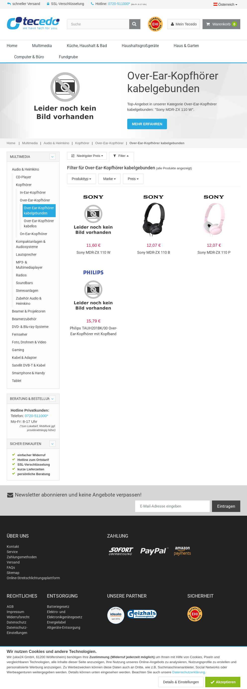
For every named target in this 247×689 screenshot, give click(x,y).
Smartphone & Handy (28, 373)
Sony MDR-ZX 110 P (214, 252)
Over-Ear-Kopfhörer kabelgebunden (39, 210)
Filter (121, 156)
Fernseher (19, 334)
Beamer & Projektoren (28, 311)
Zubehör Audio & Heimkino (28, 301)
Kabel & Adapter (24, 358)
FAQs (11, 567)
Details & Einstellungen (181, 682)
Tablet (16, 381)
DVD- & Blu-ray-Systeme (30, 327)
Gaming (18, 350)
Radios (21, 275)
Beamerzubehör (24, 319)
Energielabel (56, 622)
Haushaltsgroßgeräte (140, 45)
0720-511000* (119, 4)
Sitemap (13, 573)
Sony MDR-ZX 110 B (153, 252)
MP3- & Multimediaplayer (29, 264)
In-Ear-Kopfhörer (33, 192)
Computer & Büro (29, 57)
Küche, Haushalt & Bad (87, 45)
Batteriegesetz (58, 607)
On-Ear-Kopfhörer (33, 234)
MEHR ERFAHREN (147, 124)
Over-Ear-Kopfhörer (35, 200)
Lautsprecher (26, 254)
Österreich (225, 4)
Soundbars (24, 283)
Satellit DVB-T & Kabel (28, 365)
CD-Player (23, 177)
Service (12, 552)
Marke (109, 179)
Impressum (15, 612)
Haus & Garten (186, 45)
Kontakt (13, 547)
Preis (133, 179)
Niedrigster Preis (87, 156)
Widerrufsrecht (18, 617)
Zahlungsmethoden (22, 557)
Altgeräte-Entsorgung (63, 627)
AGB (10, 607)
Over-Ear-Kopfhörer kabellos (39, 223)
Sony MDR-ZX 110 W (93, 252)
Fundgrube (68, 57)
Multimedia (42, 45)
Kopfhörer (24, 185)
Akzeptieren (223, 682)
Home (12, 45)
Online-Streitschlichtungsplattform (33, 578)
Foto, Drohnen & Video (29, 342)
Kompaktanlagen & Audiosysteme (30, 244)
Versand (13, 562)
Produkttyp (81, 179)
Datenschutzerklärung (188, 672)
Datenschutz (16, 622)
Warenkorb (221, 24)
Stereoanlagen (27, 291)
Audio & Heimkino (25, 169)
